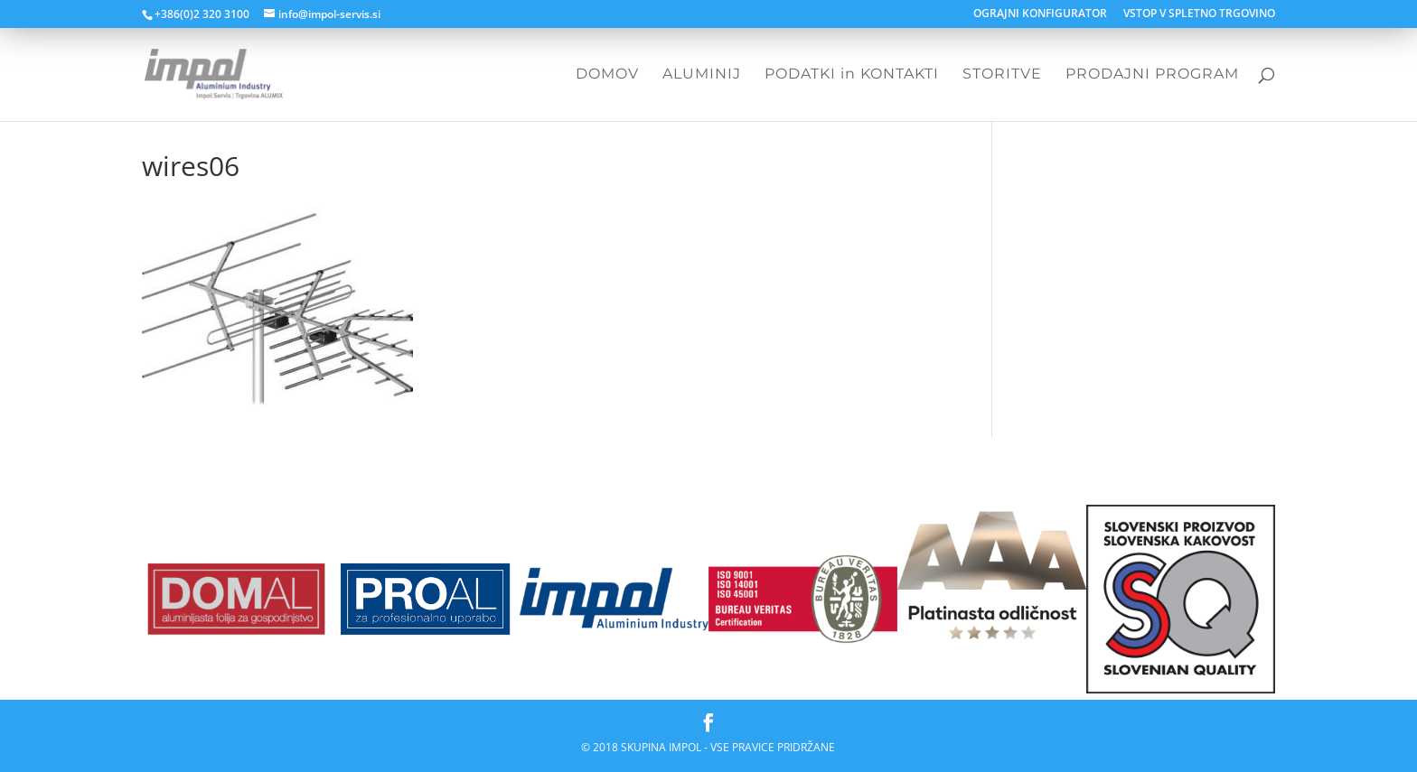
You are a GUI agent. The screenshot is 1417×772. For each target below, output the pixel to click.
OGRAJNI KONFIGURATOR (1040, 14)
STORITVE (1002, 75)
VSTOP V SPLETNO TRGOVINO (1199, 14)
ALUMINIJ (701, 75)
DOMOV (607, 75)
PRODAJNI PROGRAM (1152, 75)
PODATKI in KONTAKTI (852, 75)
